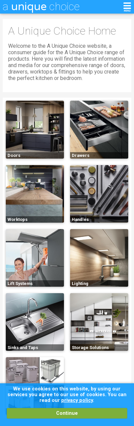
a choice (41, 6)
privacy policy (77, 400)
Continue (67, 413)
